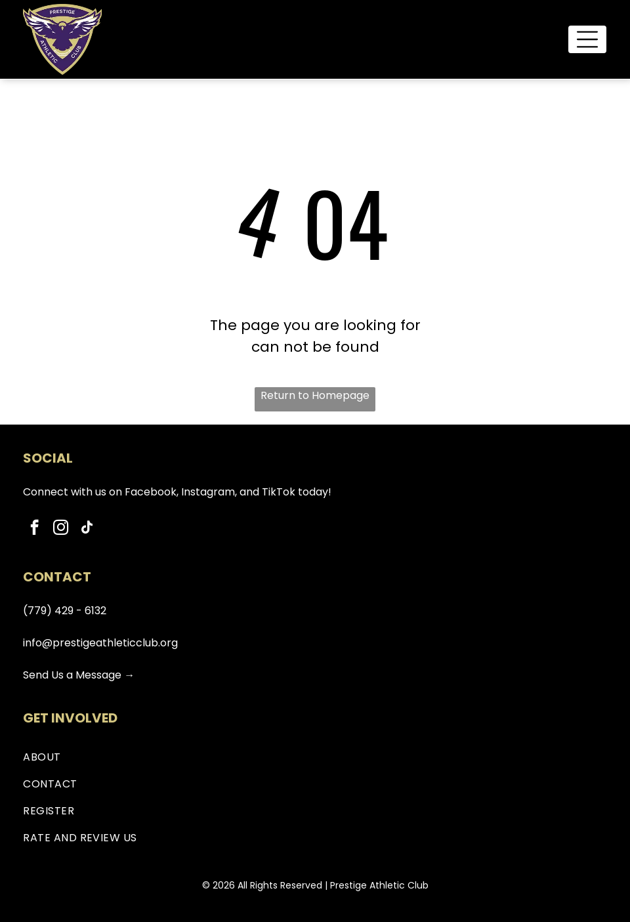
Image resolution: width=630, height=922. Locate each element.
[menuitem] (315, 757)
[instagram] (60, 529)
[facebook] (34, 529)
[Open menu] (587, 39)
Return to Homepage (315, 395)
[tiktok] (86, 529)
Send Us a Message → (79, 674)
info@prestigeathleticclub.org (100, 642)
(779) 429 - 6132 (64, 610)
